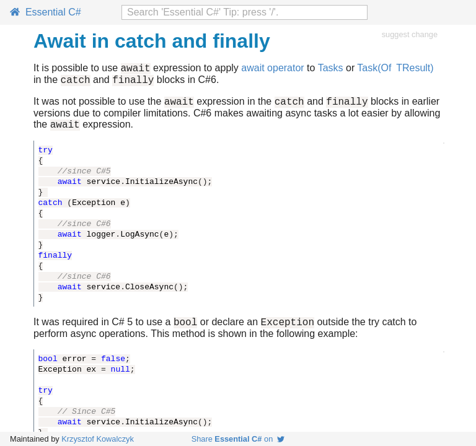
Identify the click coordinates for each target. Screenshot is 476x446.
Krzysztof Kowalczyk (97, 439)
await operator (272, 69)
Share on (238, 439)
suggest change (410, 34)
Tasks (330, 69)
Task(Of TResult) (395, 69)
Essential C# (45, 12)
